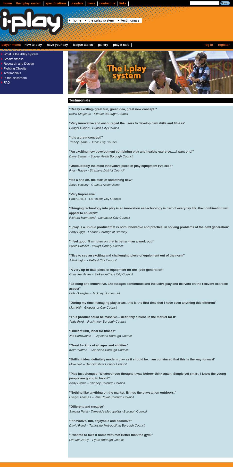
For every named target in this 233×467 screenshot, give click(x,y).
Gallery (103, 45)
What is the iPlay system (21, 54)
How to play (33, 45)
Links (123, 3)
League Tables (83, 45)
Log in (209, 45)
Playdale (77, 3)
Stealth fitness (14, 59)
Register (224, 45)
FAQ (7, 82)
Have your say (57, 45)
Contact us (107, 3)
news (91, 3)
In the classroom (15, 78)
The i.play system (29, 3)
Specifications (56, 3)
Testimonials (130, 20)
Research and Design (19, 63)
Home (7, 3)
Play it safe (121, 45)
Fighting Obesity (15, 68)
